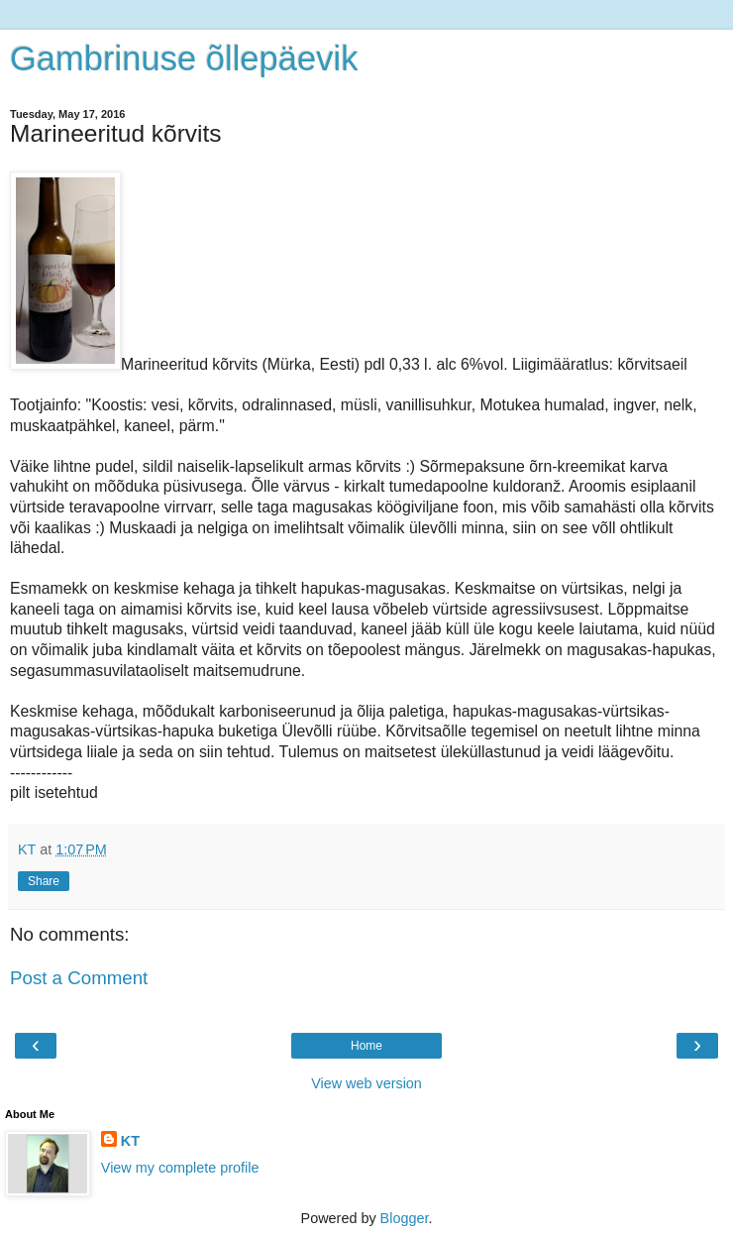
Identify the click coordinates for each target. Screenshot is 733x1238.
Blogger (404, 1218)
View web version (366, 1083)
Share (43, 881)
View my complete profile (180, 1168)
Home (366, 1046)
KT (130, 1141)
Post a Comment (79, 977)
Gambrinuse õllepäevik (184, 58)
